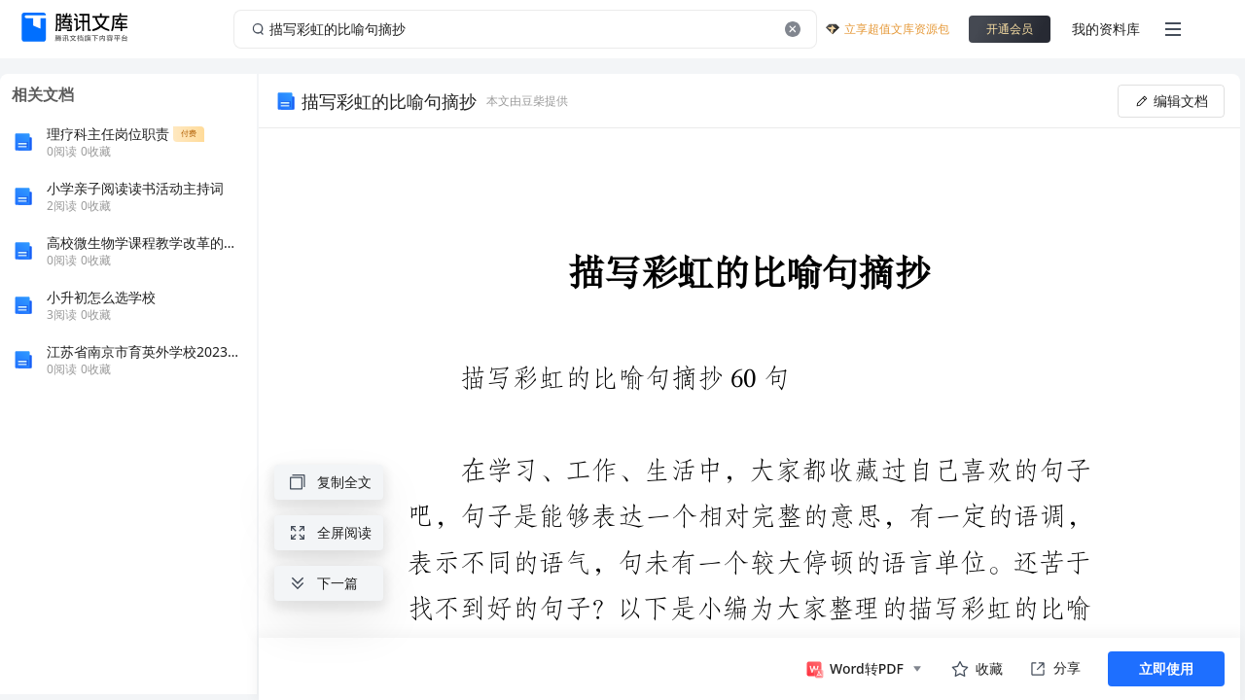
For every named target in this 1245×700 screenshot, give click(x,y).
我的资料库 (1106, 28)
